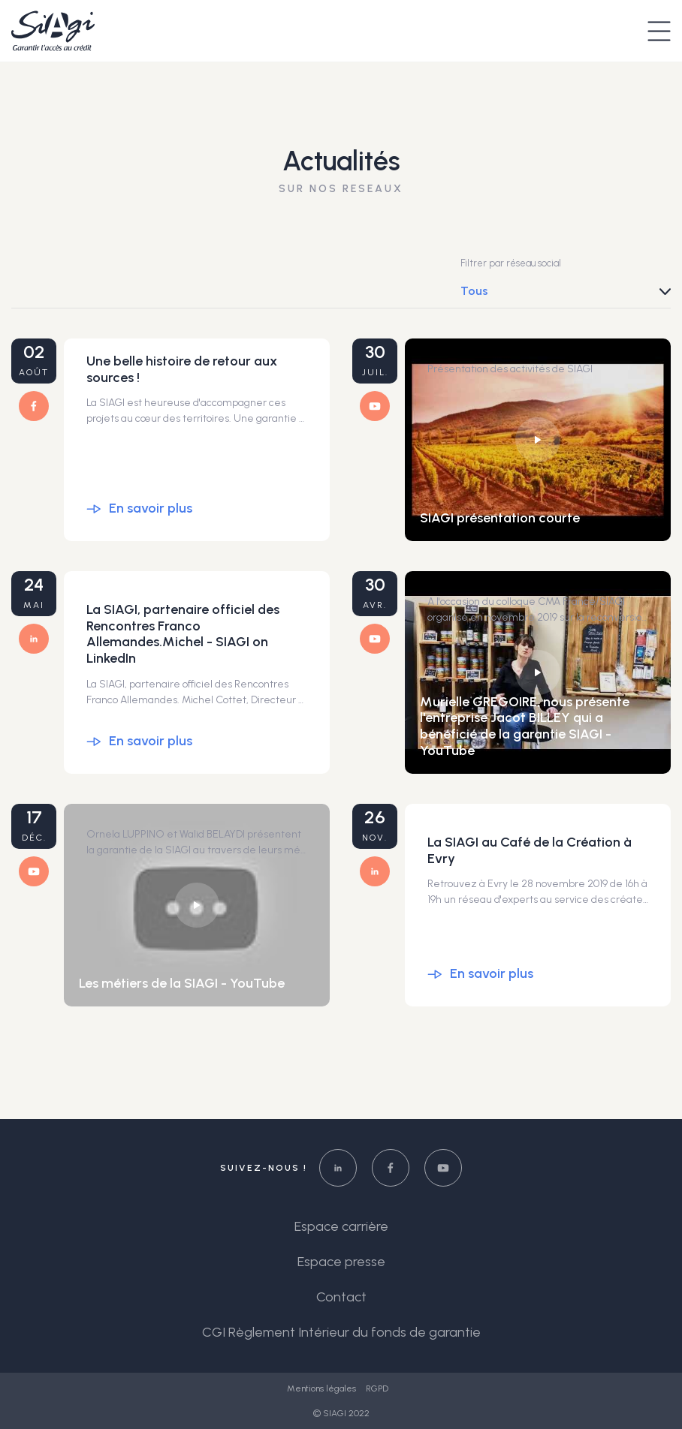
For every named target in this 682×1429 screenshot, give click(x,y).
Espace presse (341, 1261)
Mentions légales (322, 1388)
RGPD (377, 1388)
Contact (341, 1297)
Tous (474, 291)
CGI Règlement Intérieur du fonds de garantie (341, 1332)
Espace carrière (341, 1226)
